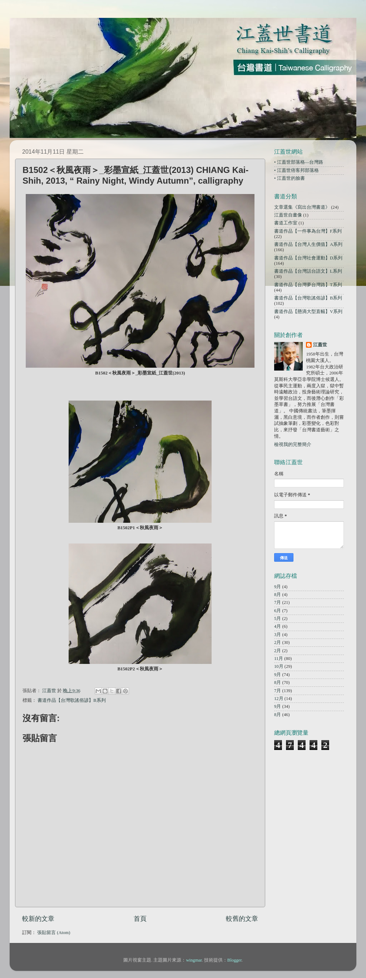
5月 (277, 618)
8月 (277, 594)
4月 (277, 626)
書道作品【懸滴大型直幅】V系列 (308, 311)
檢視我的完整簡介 (292, 444)
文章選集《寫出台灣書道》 (302, 207)
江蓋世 (320, 344)
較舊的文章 (242, 918)
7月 (277, 602)
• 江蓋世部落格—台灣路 (298, 162)
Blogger (234, 960)
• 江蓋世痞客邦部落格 (296, 170)
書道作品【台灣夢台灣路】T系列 (308, 284)
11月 (278, 658)
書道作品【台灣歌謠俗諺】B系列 (71, 700)
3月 (277, 634)
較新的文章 (38, 918)
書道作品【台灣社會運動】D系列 (308, 257)
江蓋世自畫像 (288, 215)
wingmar (194, 960)
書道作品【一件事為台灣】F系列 (308, 231)
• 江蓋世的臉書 (289, 178)
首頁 (140, 918)
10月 (278, 666)
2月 (277, 642)
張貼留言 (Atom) (53, 932)
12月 (278, 698)
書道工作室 (285, 222)
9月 (277, 586)
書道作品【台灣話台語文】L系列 (308, 271)
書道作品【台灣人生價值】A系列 (308, 244)
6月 (277, 610)
